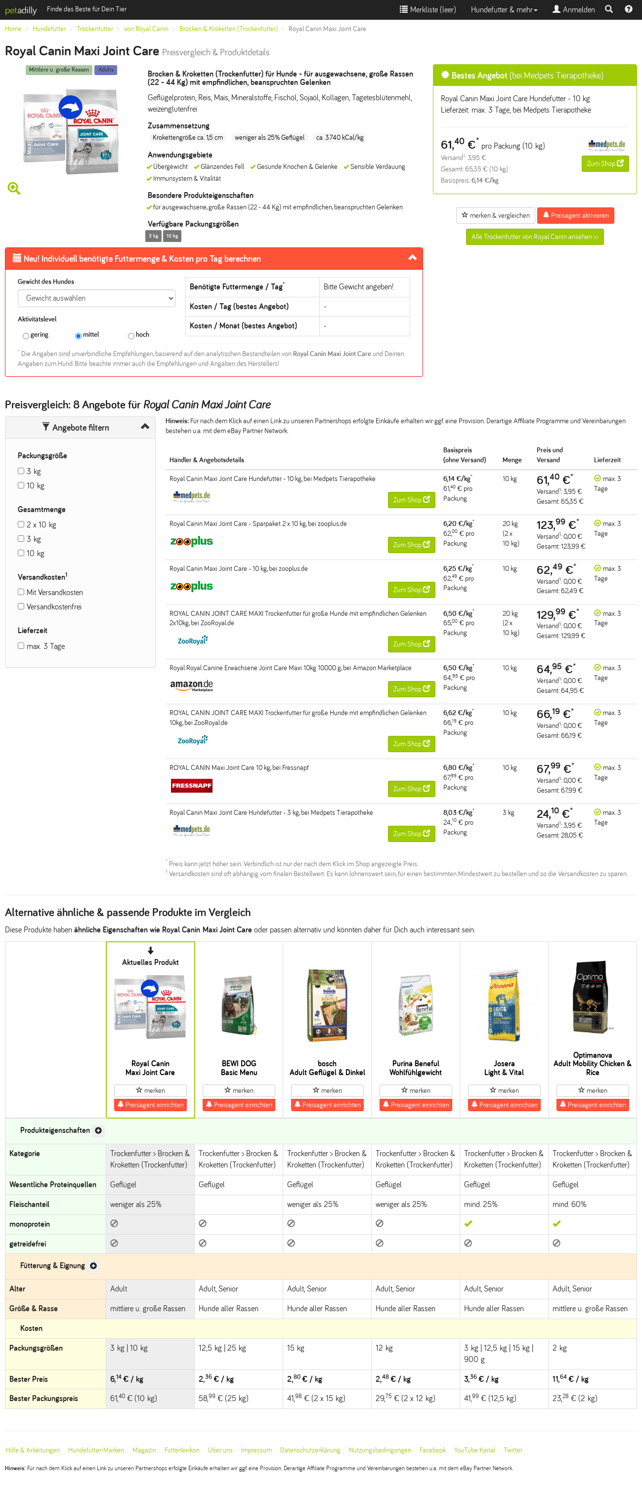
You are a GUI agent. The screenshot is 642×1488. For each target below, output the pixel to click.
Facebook (433, 1450)
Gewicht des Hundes (46, 281)
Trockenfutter (95, 29)
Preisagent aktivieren (576, 215)
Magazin (144, 1450)
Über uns (220, 1450)
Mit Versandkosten (55, 592)
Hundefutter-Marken (96, 1450)
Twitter (513, 1450)
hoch (138, 335)
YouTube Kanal (474, 1450)
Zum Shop (605, 163)
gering (35, 335)
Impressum (256, 1450)
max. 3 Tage (46, 646)
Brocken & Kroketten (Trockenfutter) (228, 29)
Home (13, 29)
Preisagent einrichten (150, 1105)
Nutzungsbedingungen (380, 1450)
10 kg (35, 486)
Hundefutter (49, 29)
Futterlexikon (182, 1450)
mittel (87, 335)
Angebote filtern (75, 428)
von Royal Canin (146, 29)
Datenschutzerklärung (310, 1450)
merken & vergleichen (496, 215)
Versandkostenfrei (54, 607)
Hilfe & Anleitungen (33, 1450)
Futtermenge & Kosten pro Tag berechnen (137, 259)
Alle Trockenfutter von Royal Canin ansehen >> (535, 237)
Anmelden (574, 9)
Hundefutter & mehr (504, 9)
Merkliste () (428, 9)
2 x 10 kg (41, 525)
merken (150, 1090)
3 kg (34, 471)
